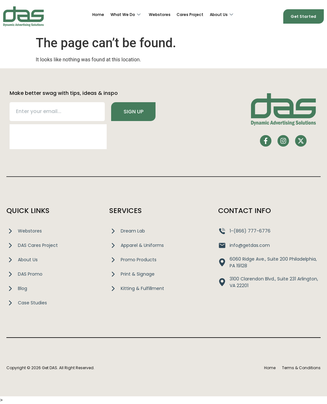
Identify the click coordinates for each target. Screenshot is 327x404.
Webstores (160, 15)
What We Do (125, 15)
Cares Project (190, 15)
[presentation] (58, 136)
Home (98, 15)
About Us (221, 15)
